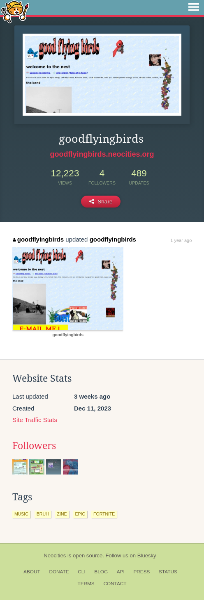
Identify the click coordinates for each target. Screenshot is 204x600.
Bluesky (146, 555)
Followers (34, 445)
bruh (43, 513)
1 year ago (181, 240)
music (21, 513)
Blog (101, 572)
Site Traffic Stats (34, 419)
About (31, 572)
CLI (81, 572)
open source (87, 555)
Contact (114, 583)
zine (62, 513)
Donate (59, 572)
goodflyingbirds (38, 239)
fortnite (104, 513)
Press (141, 572)
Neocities (55, 555)
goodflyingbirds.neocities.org (102, 154)
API (121, 572)
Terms (85, 583)
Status (168, 572)
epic (80, 513)
